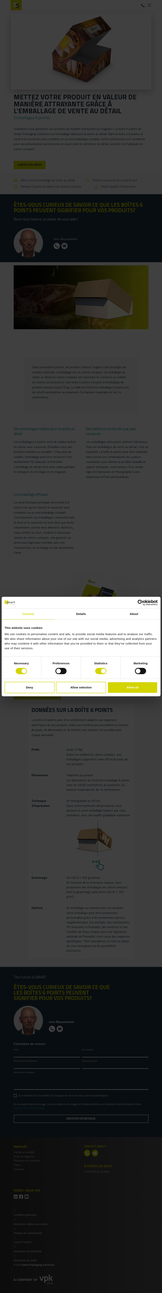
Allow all (133, 687)
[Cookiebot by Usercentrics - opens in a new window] (140, 603)
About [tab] (134, 614)
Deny (29, 687)
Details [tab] (81, 614)
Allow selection (81, 687)
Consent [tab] (28, 614)
